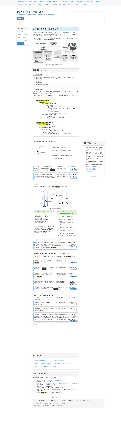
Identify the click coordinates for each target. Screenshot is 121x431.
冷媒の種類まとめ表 (59, 360)
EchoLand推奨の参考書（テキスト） (43, 360)
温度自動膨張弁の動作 (59, 363)
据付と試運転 (32, 4)
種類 (24, 37)
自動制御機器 (78, 1)
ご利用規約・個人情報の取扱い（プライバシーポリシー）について (50, 403)
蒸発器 (55, 1)
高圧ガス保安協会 (90, 168)
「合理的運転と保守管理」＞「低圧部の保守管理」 (55, 383)
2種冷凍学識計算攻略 (31, 14)
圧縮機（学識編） (22, 1)
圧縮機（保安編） (33, 1)
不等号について (71, 363)
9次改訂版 (20, 31)
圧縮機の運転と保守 (43, 4)
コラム (19, 40)
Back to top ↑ (55, 397)
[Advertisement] (55, 340)
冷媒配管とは (55, 366)
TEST (77, 4)
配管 (92, 1)
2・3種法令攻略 (50, 14)
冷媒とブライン (64, 1)
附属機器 (86, 1)
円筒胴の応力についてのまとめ (41, 366)
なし (26, 18)
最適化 (25, 34)
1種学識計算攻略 (41, 14)
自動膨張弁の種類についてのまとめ (42, 363)
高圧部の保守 (53, 4)
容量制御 (42, 1)
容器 (26, 4)
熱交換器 (70, 4)
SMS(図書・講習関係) (91, 170)
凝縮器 (49, 1)
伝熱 (72, 1)
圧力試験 (20, 4)
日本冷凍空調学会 (90, 171)
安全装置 (98, 1)
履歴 (25, 40)
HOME (84, 4)
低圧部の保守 (62, 4)
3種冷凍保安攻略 (21, 14)
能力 (19, 37)
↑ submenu (20, 43)
